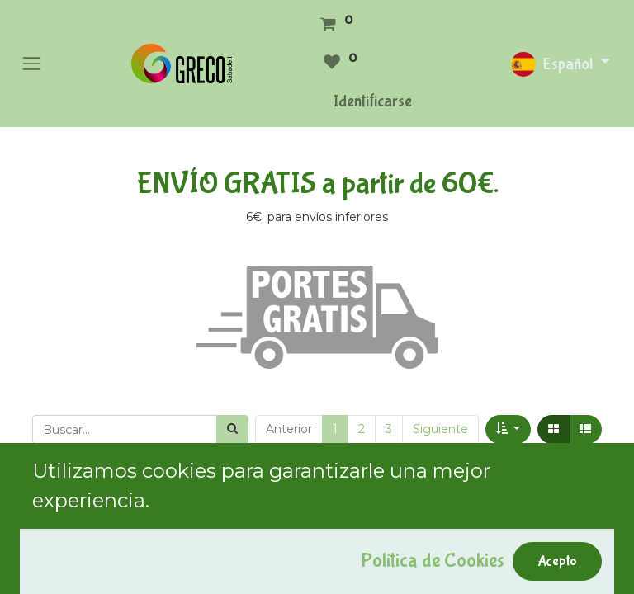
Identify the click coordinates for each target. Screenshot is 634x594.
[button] (508, 429)
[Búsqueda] (232, 429)
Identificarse (373, 101)
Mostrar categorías (87, 508)
